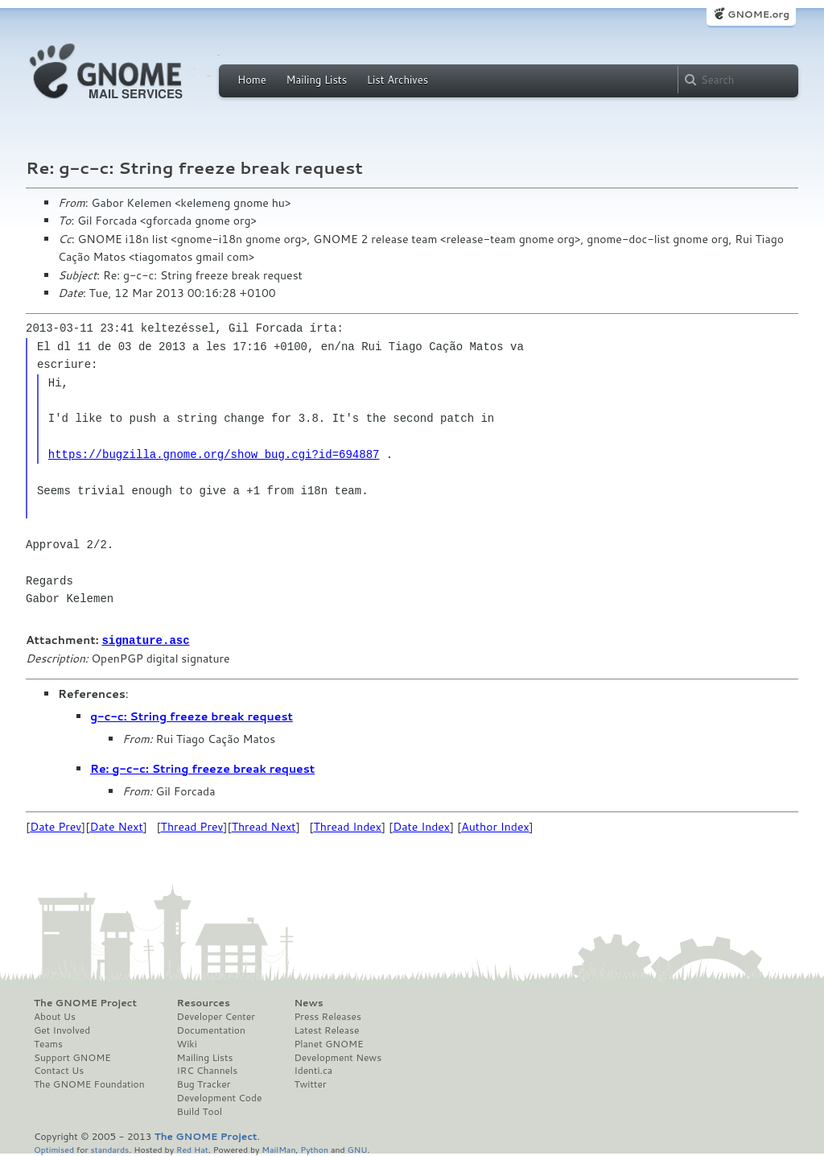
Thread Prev (192, 826)
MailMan (278, 1148)
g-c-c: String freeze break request (191, 716)
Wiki (187, 1043)
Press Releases (327, 1015)
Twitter (310, 1083)
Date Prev (55, 826)
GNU (358, 1148)
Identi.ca (313, 1069)
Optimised (54, 1148)
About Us (55, 1015)
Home (251, 79)
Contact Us (59, 1069)
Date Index (421, 826)
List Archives (397, 79)
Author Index (495, 826)
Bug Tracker (204, 1083)
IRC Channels (207, 1069)
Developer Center (216, 1015)
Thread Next (264, 826)
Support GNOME (72, 1057)
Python (314, 1148)
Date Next (115, 826)
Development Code (219, 1097)
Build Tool (199, 1110)
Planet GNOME (328, 1043)
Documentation (211, 1029)
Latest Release (326, 1029)
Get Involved (62, 1029)
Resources (203, 1002)
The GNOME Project (85, 1002)
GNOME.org (758, 14)
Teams (48, 1043)
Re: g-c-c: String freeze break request (202, 768)
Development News (337, 1057)
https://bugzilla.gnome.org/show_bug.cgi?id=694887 (214, 454)
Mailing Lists (316, 79)
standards (109, 1148)
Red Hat (192, 1148)
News (308, 1002)
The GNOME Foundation (89, 1083)
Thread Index (348, 826)
